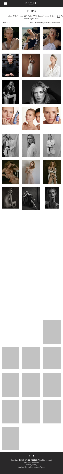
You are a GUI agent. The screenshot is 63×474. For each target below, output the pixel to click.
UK (58, 16)
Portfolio (6, 22)
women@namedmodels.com (48, 22)
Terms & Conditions (31, 462)
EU (62, 16)
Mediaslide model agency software (31, 467)
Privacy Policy (31, 465)
